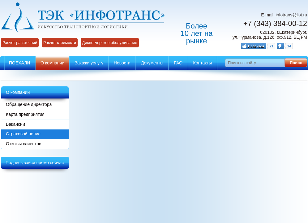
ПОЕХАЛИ (19, 62)
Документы (152, 62)
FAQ (178, 62)
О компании (52, 62)
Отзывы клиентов (23, 143)
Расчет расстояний (19, 42)
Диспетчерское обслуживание (109, 42)
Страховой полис (23, 133)
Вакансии (15, 124)
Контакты (202, 62)
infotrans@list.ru (291, 14)
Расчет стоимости (59, 42)
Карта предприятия (25, 114)
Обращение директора (29, 104)
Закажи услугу (89, 62)
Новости (122, 62)
